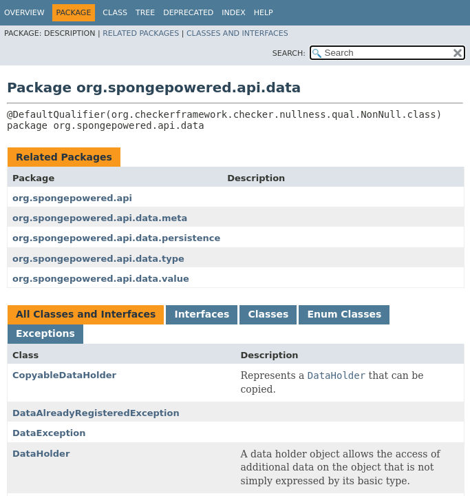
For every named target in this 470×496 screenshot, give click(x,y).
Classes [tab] (268, 314)
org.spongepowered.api (72, 198)
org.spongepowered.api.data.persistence (116, 238)
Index (233, 12)
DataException (49, 433)
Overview (24, 12)
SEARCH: (289, 53)
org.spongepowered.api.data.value (100, 278)
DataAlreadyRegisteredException (96, 413)
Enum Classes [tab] (344, 314)
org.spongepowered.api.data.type (98, 259)
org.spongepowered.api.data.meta (99, 218)
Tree (145, 12)
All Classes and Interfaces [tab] (86, 314)
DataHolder (41, 453)
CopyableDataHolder (64, 375)
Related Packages (141, 33)
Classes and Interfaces (237, 33)
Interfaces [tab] (201, 314)
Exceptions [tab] (45, 333)
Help (263, 12)
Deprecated (188, 12)
